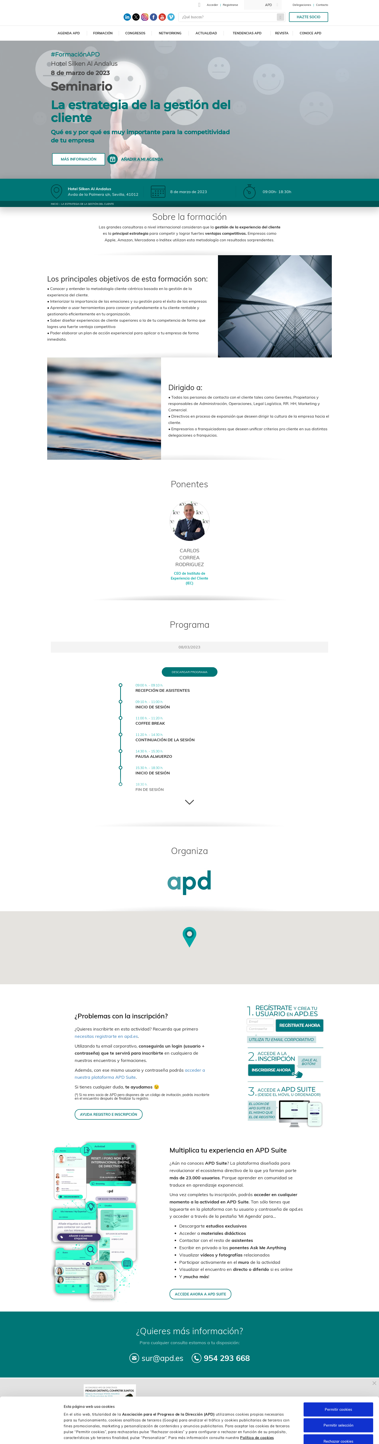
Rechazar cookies (338, 1422)
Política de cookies (257, 1418)
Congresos (135, 33)
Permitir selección (338, 1406)
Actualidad (206, 33)
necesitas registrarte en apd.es (106, 1036)
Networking (170, 33)
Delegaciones (302, 5)
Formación (103, 33)
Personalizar (258, 1434)
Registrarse (230, 5)
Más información (78, 159)
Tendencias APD (247, 33)
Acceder (212, 5)
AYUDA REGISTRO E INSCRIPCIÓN (108, 1114)
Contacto (322, 5)
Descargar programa (190, 672)
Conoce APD (310, 33)
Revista (282, 33)
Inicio (54, 204)
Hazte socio (308, 17)
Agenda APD (69, 33)
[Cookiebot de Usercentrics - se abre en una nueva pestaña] (31, 1434)
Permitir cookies (338, 1390)
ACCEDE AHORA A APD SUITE (200, 1294)
